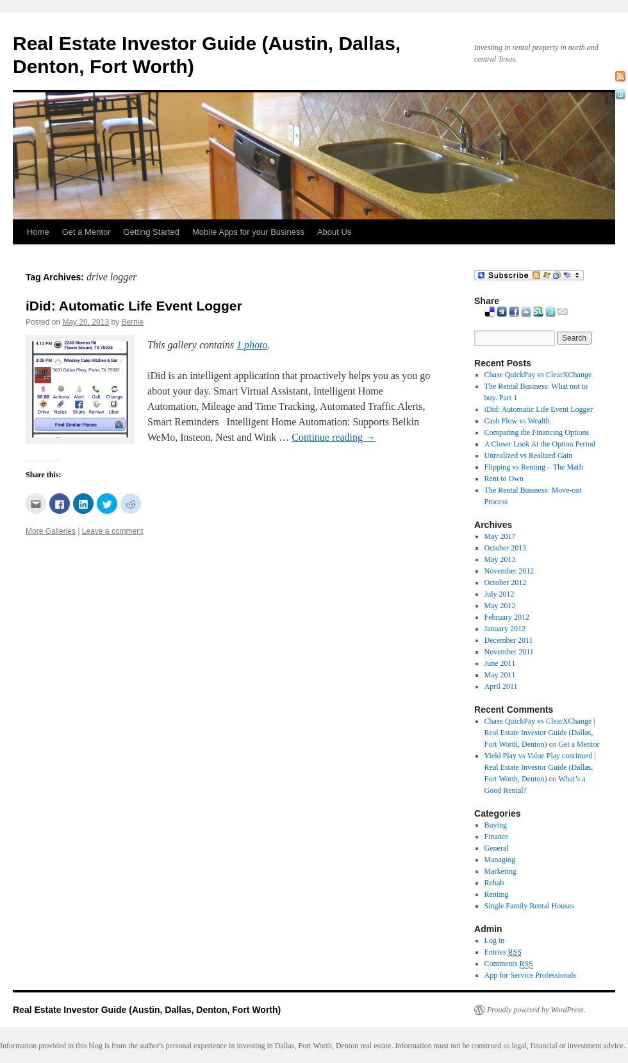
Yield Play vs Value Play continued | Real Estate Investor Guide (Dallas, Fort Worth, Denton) (540, 767)
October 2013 (505, 547)
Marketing (500, 871)
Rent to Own (504, 478)
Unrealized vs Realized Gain (528, 455)
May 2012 (500, 605)
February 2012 (506, 617)
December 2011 (508, 640)
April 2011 (501, 686)
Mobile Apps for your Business (248, 232)
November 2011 (509, 651)
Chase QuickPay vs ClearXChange (538, 374)
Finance (496, 836)
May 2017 (500, 536)
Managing (500, 859)
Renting (496, 894)
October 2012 (505, 582)
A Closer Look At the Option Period (539, 443)
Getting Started (151, 232)
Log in (494, 940)
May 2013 (500, 559)
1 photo (251, 344)
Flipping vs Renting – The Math (533, 467)
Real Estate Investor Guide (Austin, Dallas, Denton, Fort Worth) (147, 1010)
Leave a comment (112, 531)
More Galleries (51, 531)
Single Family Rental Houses (529, 905)
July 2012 (499, 594)
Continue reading (334, 437)
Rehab (494, 882)
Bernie (132, 322)
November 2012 (509, 570)
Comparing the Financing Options (537, 432)
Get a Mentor (86, 232)
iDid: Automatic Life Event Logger (134, 305)
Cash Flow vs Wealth (517, 420)
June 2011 (500, 663)
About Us (334, 232)
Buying (495, 825)
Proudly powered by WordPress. (536, 1009)
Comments (508, 964)
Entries (503, 952)
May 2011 (500, 674)
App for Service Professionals (530, 975)
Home (38, 232)
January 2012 (504, 628)
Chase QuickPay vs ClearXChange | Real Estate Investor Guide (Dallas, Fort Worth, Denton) (539, 733)
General (496, 848)
